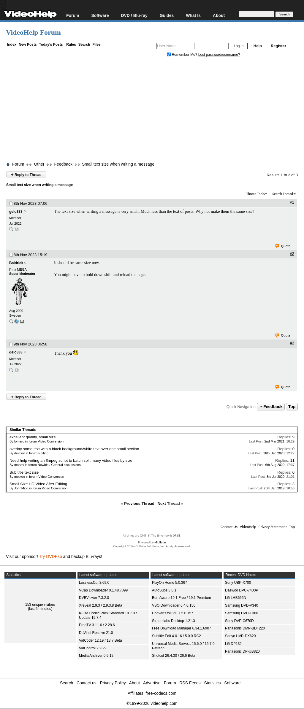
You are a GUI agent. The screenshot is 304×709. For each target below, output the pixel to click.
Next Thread (169, 503)
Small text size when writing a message (118, 164)
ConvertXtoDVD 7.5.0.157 (172, 613)
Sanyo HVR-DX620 (240, 636)
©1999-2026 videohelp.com (151, 703)
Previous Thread (139, 503)
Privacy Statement (273, 526)
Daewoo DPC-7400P (241, 590)
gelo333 (16, 212)
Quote (283, 246)
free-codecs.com (160, 693)
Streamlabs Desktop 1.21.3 (173, 621)
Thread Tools (255, 194)
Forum (72, 15)
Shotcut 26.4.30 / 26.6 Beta (173, 656)
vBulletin (160, 542)
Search (84, 44)
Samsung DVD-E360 (241, 613)
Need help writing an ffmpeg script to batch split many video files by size (71, 460)
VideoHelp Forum (33, 32)
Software (100, 15)
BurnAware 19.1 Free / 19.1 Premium (181, 598)
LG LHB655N (235, 598)
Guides (167, 15)
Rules (71, 44)
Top (292, 406)
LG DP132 (233, 644)
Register (278, 46)
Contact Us (229, 526)
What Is (193, 15)
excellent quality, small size (33, 437)
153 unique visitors (40, 604)
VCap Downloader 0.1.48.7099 (103, 590)
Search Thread (282, 194)
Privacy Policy (113, 683)
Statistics (212, 683)
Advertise (151, 683)
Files (96, 44)
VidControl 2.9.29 (93, 648)
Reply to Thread (26, 174)
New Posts (28, 44)
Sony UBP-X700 (238, 582)
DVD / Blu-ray (134, 15)
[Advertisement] (155, 110)
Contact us (86, 683)
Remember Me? (182, 55)
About (219, 15)
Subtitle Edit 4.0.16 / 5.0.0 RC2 (176, 636)
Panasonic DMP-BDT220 (245, 628)
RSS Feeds (190, 683)
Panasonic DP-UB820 (242, 651)
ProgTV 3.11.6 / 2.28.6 (97, 625)
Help (258, 46)
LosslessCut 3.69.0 (94, 582)
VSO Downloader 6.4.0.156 (173, 605)
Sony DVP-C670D (239, 621)
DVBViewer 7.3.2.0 (94, 598)
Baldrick (16, 263)
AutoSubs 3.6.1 (164, 590)
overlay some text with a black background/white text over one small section (74, 449)
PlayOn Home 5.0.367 (169, 582)
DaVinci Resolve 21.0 (96, 633)
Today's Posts (51, 44)
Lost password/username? (219, 55)
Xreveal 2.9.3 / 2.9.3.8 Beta (100, 605)
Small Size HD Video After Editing (38, 484)
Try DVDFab (50, 556)
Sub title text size (24, 472)
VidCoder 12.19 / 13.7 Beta (100, 640)
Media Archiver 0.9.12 (96, 656)
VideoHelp (248, 526)
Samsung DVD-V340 (241, 605)
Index (11, 44)
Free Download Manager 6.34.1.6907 (181, 628)
